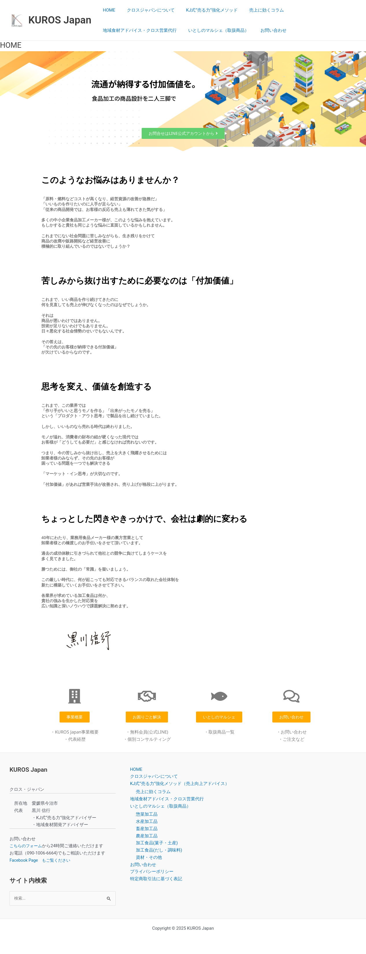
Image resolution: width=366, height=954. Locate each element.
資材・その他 (149, 857)
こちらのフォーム (27, 845)
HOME (107, 10)
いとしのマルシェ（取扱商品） (214, 30)
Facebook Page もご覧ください (42, 860)
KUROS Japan (59, 20)
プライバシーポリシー (151, 871)
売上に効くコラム (256, 10)
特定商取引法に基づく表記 (156, 878)
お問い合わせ (266, 30)
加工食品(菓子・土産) (157, 843)
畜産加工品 (147, 828)
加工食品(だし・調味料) (159, 850)
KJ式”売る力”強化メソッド (204, 10)
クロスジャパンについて (146, 10)
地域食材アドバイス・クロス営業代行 (138, 30)
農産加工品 (147, 836)
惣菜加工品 (147, 814)
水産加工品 (147, 821)
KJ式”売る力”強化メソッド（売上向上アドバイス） (179, 783)
